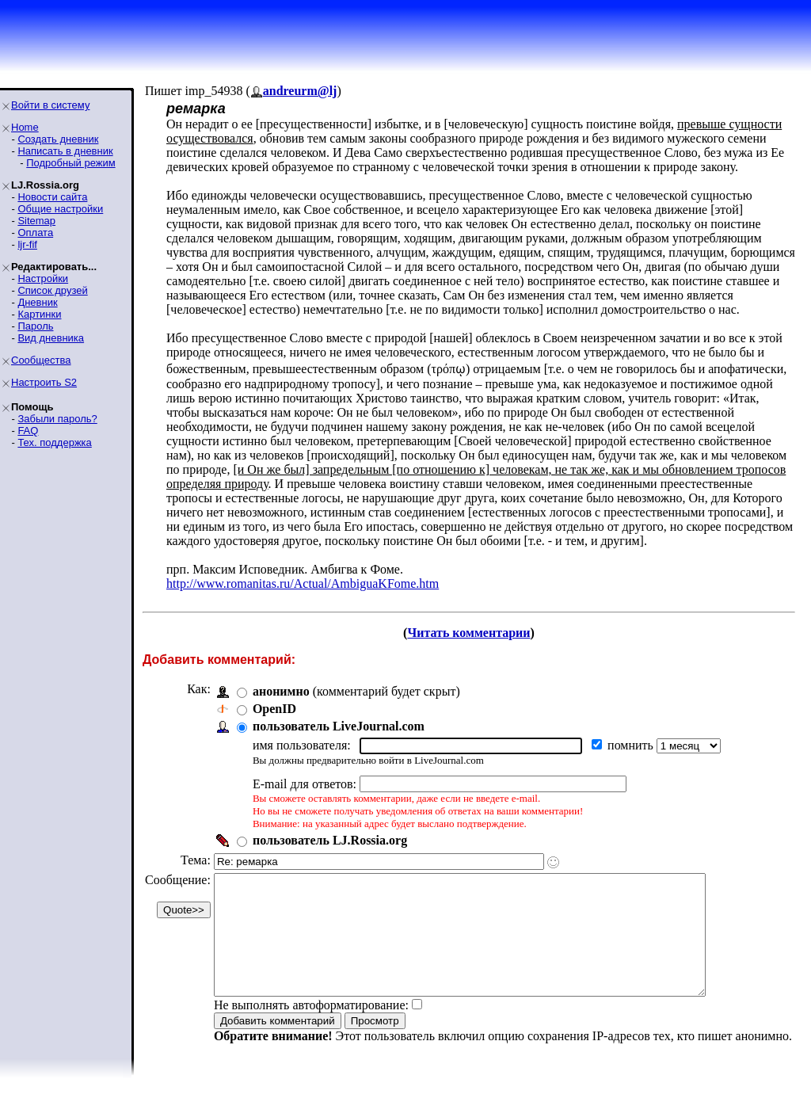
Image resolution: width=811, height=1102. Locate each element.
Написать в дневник (64, 151)
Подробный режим (70, 163)
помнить (632, 745)
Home (25, 127)
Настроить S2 (44, 382)
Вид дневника (50, 338)
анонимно (281, 691)
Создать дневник (57, 139)
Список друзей (52, 290)
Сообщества (41, 360)
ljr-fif (27, 244)
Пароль (35, 326)
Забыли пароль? (57, 419)
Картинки (39, 314)
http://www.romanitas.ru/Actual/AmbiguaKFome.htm (302, 583)
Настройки (42, 278)
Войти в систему (50, 105)
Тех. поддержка (54, 442)
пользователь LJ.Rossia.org (330, 840)
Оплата (35, 232)
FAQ (27, 431)
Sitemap (36, 221)
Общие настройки (60, 209)
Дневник (37, 302)
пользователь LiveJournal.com (339, 726)
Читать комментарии (468, 632)
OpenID (274, 708)
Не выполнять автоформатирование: (311, 1028)
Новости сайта (52, 197)
